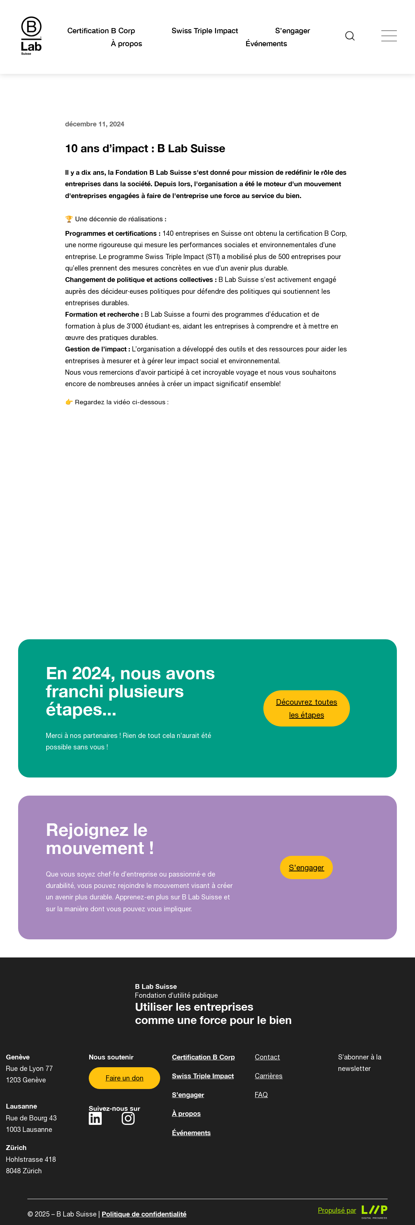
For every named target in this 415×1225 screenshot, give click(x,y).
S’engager (292, 30)
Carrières (269, 1076)
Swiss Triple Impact (205, 30)
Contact (267, 1057)
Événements (266, 43)
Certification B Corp (101, 30)
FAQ (261, 1095)
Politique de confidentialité (144, 1214)
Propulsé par (337, 1210)
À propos (126, 43)
